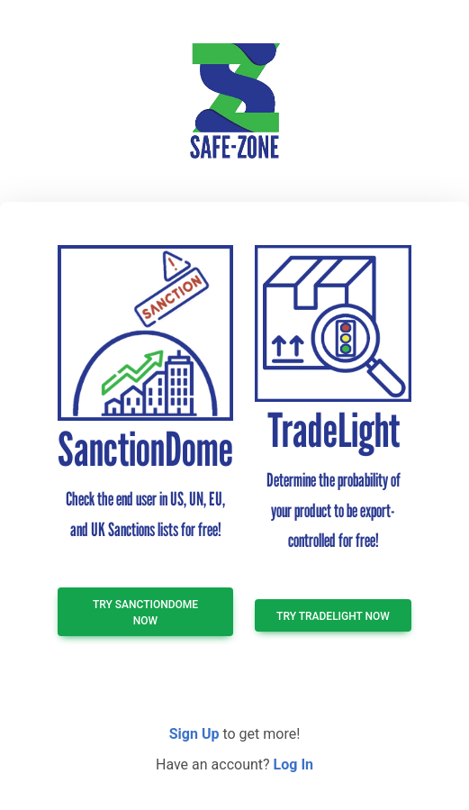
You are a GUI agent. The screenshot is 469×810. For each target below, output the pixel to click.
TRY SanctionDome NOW (145, 612)
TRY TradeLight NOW (333, 616)
